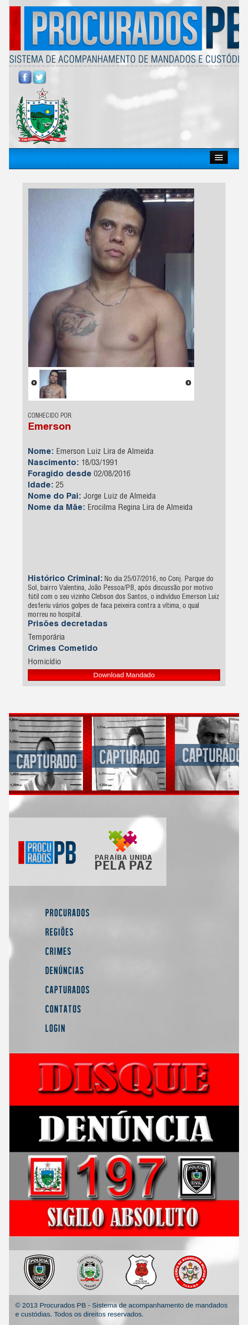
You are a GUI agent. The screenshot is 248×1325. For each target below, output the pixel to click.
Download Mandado (124, 675)
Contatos (63, 1008)
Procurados (67, 912)
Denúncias (64, 970)
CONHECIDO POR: (50, 416)
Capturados (67, 989)
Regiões (59, 931)
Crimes (58, 951)
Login (55, 1028)
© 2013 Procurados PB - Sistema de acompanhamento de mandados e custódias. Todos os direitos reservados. (121, 1309)
